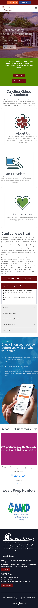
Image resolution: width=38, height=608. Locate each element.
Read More (19, 67)
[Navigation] (36, 8)
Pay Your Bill (13, 2)
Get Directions (7, 585)
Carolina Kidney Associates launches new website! (16, 561)
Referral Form (19, 75)
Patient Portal (25, 2)
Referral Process (19, 81)
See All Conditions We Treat (19, 279)
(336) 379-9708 (7, 579)
